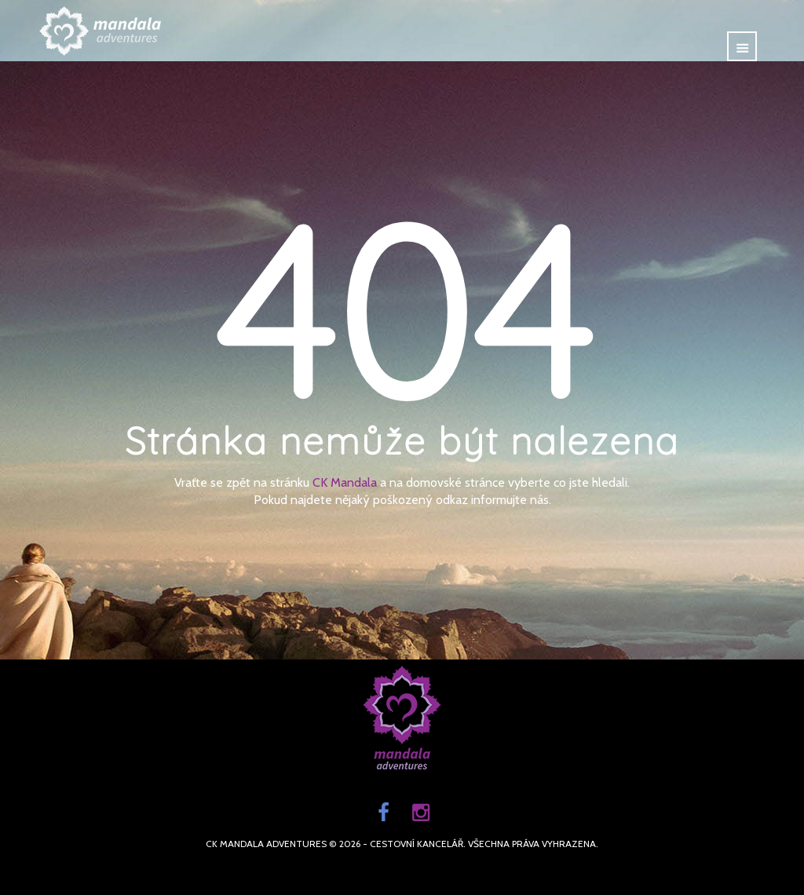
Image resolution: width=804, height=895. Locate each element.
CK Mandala (344, 482)
